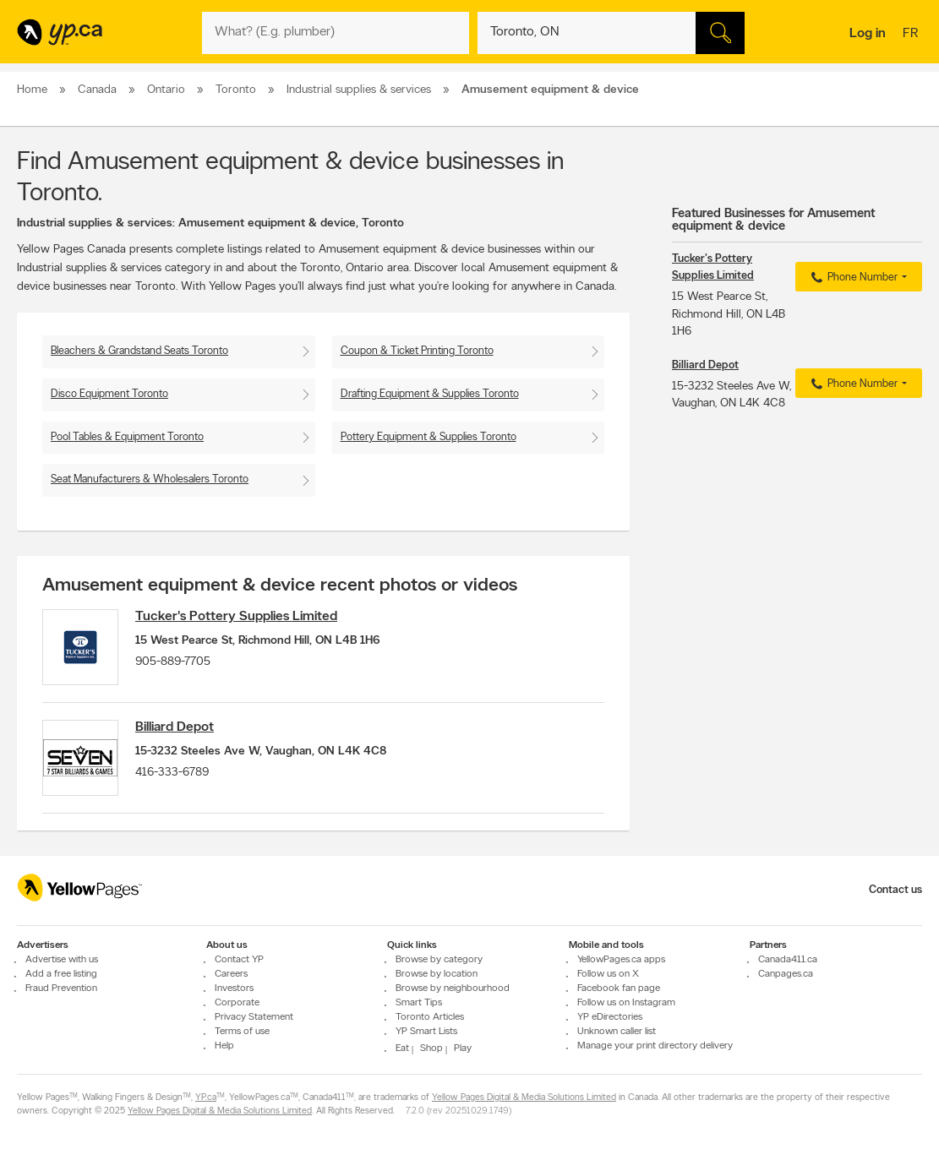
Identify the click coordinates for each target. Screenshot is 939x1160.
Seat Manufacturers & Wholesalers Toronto (149, 479)
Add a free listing (61, 974)
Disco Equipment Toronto (109, 394)
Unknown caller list (616, 1032)
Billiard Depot (174, 727)
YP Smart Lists (426, 1032)
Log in (867, 34)
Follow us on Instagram (626, 1003)
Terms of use (242, 1032)
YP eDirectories (609, 1017)
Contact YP (239, 960)
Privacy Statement (254, 1017)
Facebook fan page (618, 988)
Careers (231, 974)
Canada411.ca (787, 960)
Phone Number (852, 278)
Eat (402, 1048)
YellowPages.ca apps (621, 960)
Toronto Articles (430, 1017)
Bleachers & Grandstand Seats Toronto (139, 351)
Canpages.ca (785, 974)
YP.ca (205, 1098)
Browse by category (439, 960)
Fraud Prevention (61, 988)
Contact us (895, 890)
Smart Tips (419, 1003)
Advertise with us (61, 960)
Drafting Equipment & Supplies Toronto (430, 394)
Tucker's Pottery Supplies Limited (236, 617)
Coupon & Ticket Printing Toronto (417, 351)
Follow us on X (608, 974)
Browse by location (437, 974)
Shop (431, 1048)
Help (224, 1046)
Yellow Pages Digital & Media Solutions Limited (524, 1098)
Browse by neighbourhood (453, 988)
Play (463, 1048)
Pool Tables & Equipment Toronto (127, 437)
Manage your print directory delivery (655, 1046)
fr (912, 35)
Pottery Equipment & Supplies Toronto (428, 437)
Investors (234, 988)
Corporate (237, 1003)
